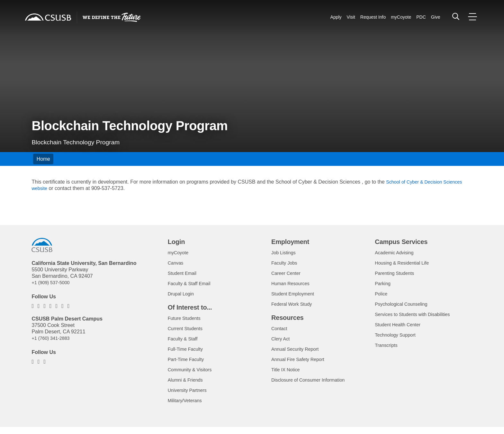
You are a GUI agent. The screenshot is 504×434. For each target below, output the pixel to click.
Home (43, 159)
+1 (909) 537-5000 (53, 282)
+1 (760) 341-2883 (53, 338)
